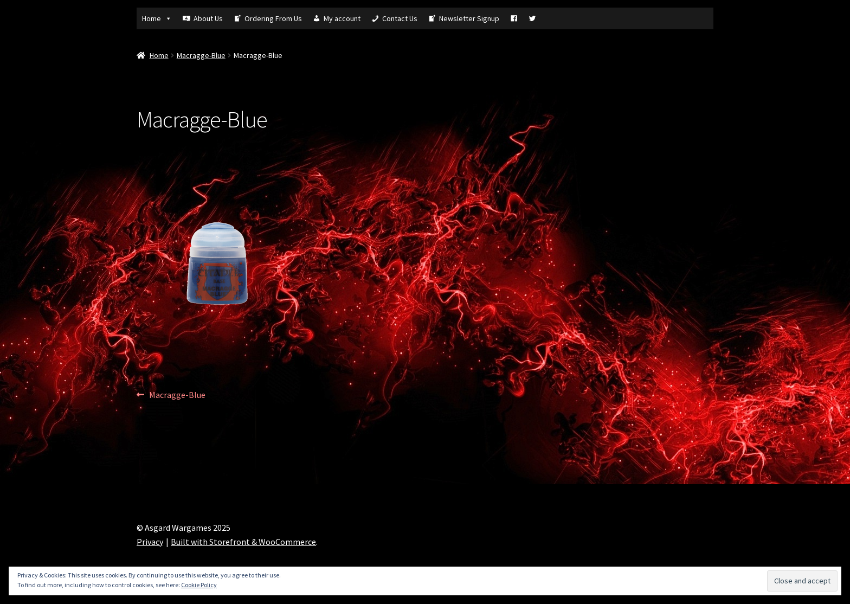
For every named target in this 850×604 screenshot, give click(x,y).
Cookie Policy (199, 585)
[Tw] (532, 18)
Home (157, 18)
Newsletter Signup (469, 18)
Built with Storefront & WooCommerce (243, 541)
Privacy (150, 541)
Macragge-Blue (201, 55)
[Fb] (514, 18)
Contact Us (399, 18)
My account (342, 18)
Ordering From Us (273, 18)
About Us (208, 18)
